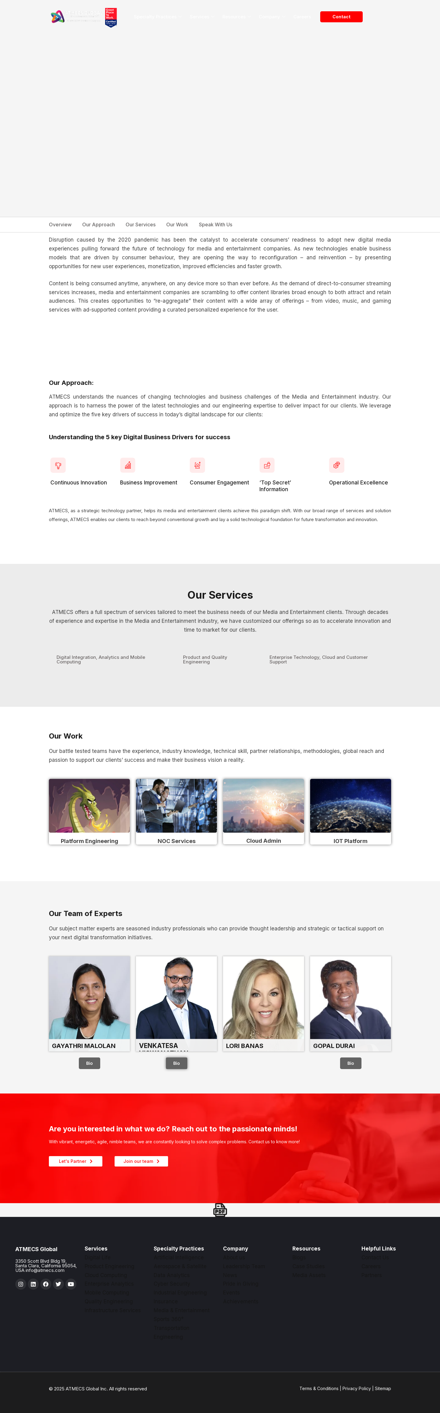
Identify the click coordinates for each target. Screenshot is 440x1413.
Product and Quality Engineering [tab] (205, 659)
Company (272, 17)
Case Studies (308, 1266)
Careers (302, 17)
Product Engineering (109, 1266)
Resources (236, 17)
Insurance (166, 1301)
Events (231, 1293)
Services (202, 17)
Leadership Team (244, 1266)
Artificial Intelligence (179, 1257)
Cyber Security (172, 1284)
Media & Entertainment (182, 1310)
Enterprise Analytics (109, 1284)
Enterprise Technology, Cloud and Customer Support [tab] (319, 659)
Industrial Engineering (180, 1293)
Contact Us (375, 1257)
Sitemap (383, 1388)
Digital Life (98, 1257)
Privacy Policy (357, 1388)
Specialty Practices (158, 17)
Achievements (240, 1301)
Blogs (299, 1257)
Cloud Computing (106, 1275)
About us (234, 1257)
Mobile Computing (107, 1293)
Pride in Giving (240, 1284)
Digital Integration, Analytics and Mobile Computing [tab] (101, 659)
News (230, 1275)
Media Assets (309, 1275)
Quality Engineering (109, 1301)
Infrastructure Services (113, 1310)
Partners (371, 1275)
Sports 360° (169, 1319)
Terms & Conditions (319, 1388)
